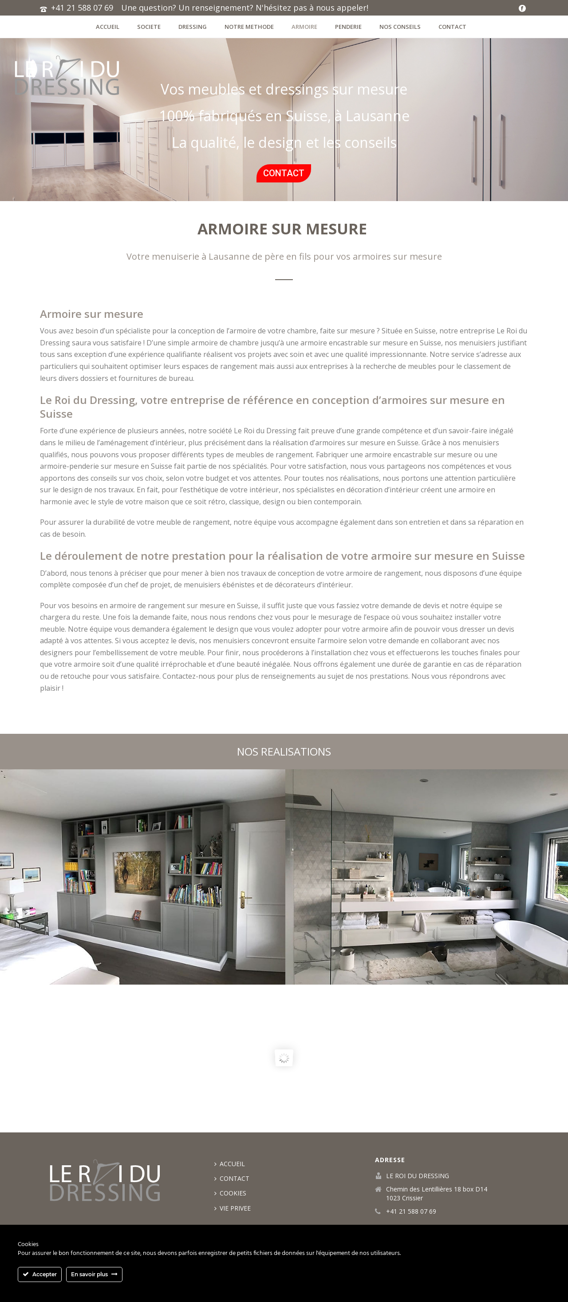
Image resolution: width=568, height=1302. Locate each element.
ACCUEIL (107, 27)
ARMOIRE (304, 27)
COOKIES (230, 1193)
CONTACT (452, 27)
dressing (192, 27)
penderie (348, 27)
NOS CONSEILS (400, 27)
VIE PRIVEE (232, 1208)
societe (149, 27)
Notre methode (249, 27)
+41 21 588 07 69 (82, 7)
